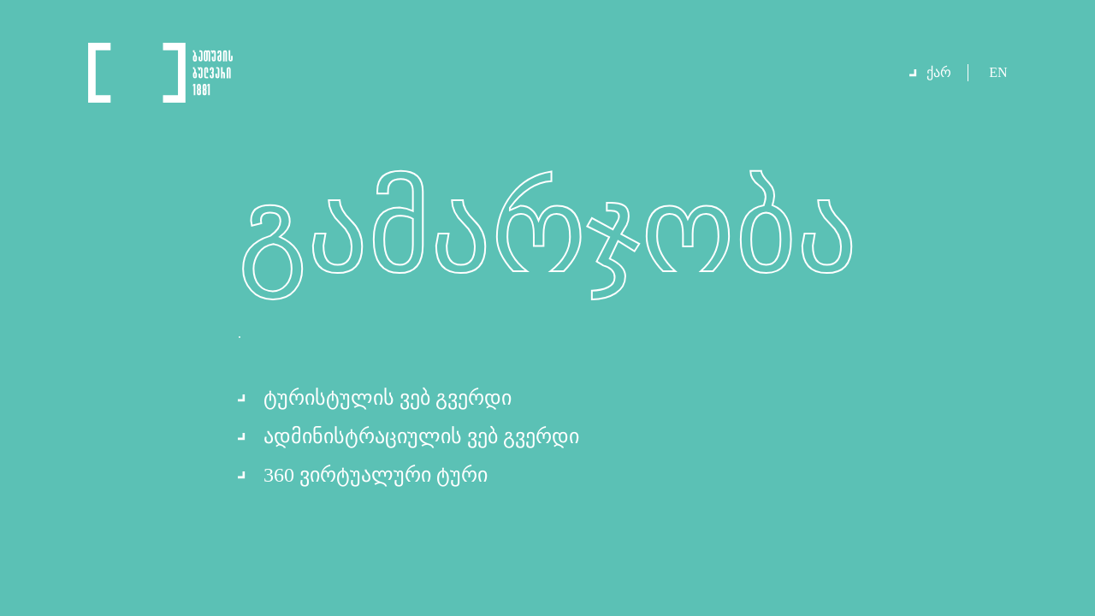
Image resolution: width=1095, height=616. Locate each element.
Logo (160, 73)
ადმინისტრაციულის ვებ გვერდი (421, 436)
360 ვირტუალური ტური (375, 475)
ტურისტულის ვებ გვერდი (387, 398)
